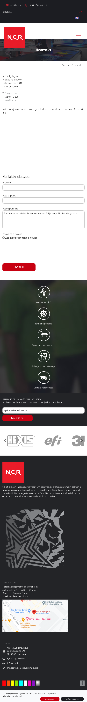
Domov (65, 65)
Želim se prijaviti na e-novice (21, 237)
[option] (21, 441)
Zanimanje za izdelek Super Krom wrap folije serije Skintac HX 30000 (43, 219)
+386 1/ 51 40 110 (38, 5)
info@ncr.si (16, 5)
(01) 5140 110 (11, 93)
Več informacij (72, 699)
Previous (4, 440)
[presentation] (27, 250)
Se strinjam (50, 699)
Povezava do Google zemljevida (22, 668)
